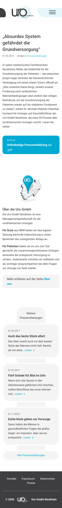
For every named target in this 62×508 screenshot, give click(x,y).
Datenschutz (47, 478)
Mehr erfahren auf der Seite (28, 281)
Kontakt (11, 478)
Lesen (28, 350)
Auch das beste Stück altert (26, 336)
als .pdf (29, 145)
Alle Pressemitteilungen (31, 455)
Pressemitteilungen (37, 56)
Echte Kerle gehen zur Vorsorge (29, 419)
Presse (31, 483)
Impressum (28, 478)
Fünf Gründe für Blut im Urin (27, 375)
